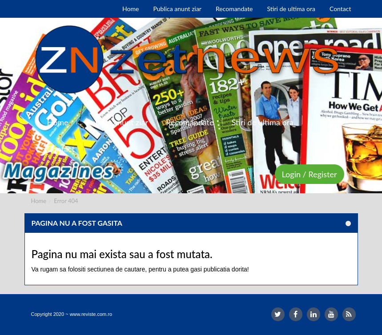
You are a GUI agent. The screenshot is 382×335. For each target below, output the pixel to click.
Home (39, 200)
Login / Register (309, 174)
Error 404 (66, 200)
